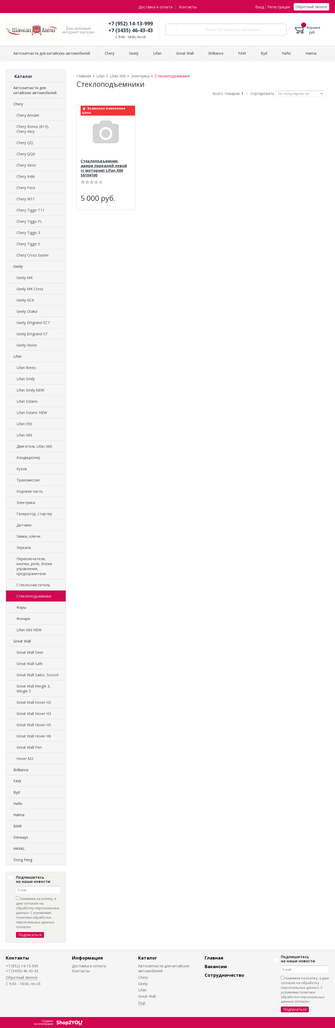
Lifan (17, 356)
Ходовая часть (29, 491)
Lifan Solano (27, 401)
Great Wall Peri (29, 747)
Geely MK (24, 277)
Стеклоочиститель (33, 584)
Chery (18, 103)
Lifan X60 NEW (29, 629)
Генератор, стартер (34, 513)
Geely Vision (26, 345)
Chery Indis (25, 176)
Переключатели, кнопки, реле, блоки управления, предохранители (34, 566)
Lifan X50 (24, 423)
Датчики (23, 524)
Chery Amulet (27, 115)
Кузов (21, 468)
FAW (17, 781)
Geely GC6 (25, 300)
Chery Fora (25, 187)
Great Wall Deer (29, 652)
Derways (20, 837)
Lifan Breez (26, 367)
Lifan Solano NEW (31, 412)
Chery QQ (24, 142)
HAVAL (19, 848)
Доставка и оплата (155, 6)
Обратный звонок (311, 6)
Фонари (23, 618)
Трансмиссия (28, 480)
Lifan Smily (25, 378)
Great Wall (22, 641)
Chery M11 (25, 198)
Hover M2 (24, 758)
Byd (16, 792)
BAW (17, 825)
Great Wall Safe (29, 663)
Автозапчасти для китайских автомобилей (35, 90)
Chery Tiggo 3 (28, 232)
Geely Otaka (26, 311)
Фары (21, 607)
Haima (18, 814)
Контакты (188, 6)
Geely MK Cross (29, 288)
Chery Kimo (26, 165)
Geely (18, 266)
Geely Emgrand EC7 (33, 322)
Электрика (25, 502)
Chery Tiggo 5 (28, 243)
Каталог (147, 958)
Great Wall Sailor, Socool (37, 674)
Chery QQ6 (25, 153)
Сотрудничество (224, 975)
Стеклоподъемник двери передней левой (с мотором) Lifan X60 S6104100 (104, 168)
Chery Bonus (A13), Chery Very (32, 129)
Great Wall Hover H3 (33, 713)
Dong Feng (22, 859)
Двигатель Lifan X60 (34, 446)
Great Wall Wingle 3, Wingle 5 (33, 689)
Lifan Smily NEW (30, 390)
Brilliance (21, 769)
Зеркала (23, 547)
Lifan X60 (24, 435)
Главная (214, 958)
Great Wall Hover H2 (33, 702)
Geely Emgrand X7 (31, 333)
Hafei (17, 803)
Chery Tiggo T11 (30, 210)
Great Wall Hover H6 (33, 736)
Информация (87, 958)
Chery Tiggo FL (29, 221)
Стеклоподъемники (33, 596)
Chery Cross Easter (32, 255)
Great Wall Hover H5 (33, 724)
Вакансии (216, 966)
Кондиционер (28, 457)
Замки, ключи (28, 536)
